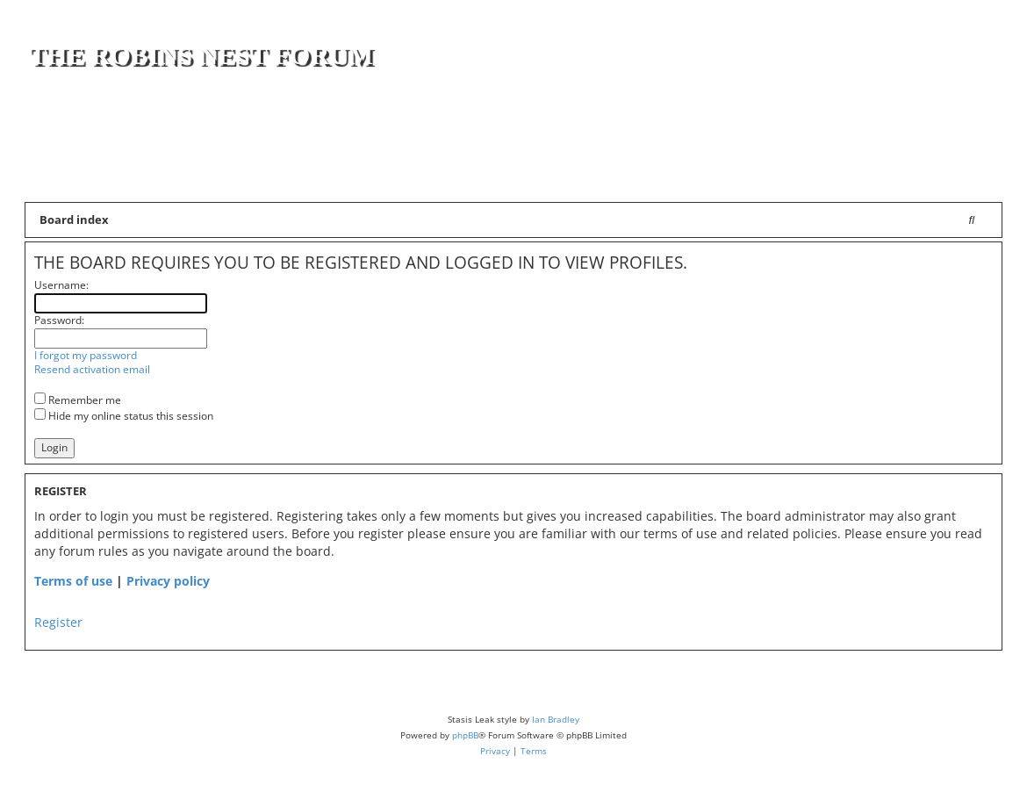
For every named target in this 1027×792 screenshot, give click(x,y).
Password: (59, 320)
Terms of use (73, 580)
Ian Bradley (555, 719)
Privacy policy (168, 580)
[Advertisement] (792, 124)
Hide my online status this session (123, 415)
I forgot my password (85, 356)
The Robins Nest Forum (201, 54)
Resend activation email (92, 370)
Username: (61, 284)
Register (58, 622)
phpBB (465, 735)
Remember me (77, 399)
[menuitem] (977, 176)
